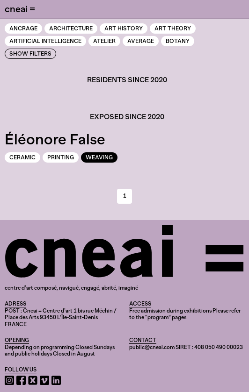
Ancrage (23, 28)
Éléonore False (55, 139)
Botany (178, 41)
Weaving (99, 157)
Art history (123, 28)
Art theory (172, 28)
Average (140, 41)
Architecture (71, 28)
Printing (60, 157)
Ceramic (22, 157)
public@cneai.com (152, 347)
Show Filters (30, 53)
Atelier (104, 41)
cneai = (20, 8)
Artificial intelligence (45, 41)
